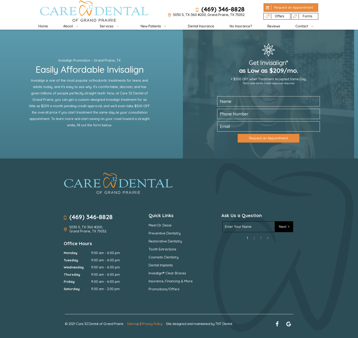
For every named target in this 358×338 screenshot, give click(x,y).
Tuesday (71, 260)
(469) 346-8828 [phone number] (220, 9)
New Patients (155, 26)
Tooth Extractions (162, 249)
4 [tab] (268, 238)
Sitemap (133, 324)
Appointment (289, 7)
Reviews (273, 26)
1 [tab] (247, 238)
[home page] (94, 11)
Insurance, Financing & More (171, 281)
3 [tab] (261, 238)
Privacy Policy (152, 324)
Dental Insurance (201, 26)
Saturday (72, 289)
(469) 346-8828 (88, 217)
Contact (305, 26)
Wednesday (74, 267)
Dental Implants (161, 265)
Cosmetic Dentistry (164, 257)
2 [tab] (254, 238)
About (72, 26)
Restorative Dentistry (165, 241)
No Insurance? (241, 26)
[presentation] (256, 251)
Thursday (72, 274)
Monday (70, 253)
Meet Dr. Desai (160, 225)
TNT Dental (223, 324)
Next (285, 226)
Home (43, 26)
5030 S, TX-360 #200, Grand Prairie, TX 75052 (206, 15)
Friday (69, 281)
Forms (302, 16)
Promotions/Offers (164, 289)
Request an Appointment (268, 138)
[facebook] (277, 323)
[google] (288, 323)
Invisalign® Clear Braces (167, 273)
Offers (274, 16)
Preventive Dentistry (165, 233)
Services (111, 26)
